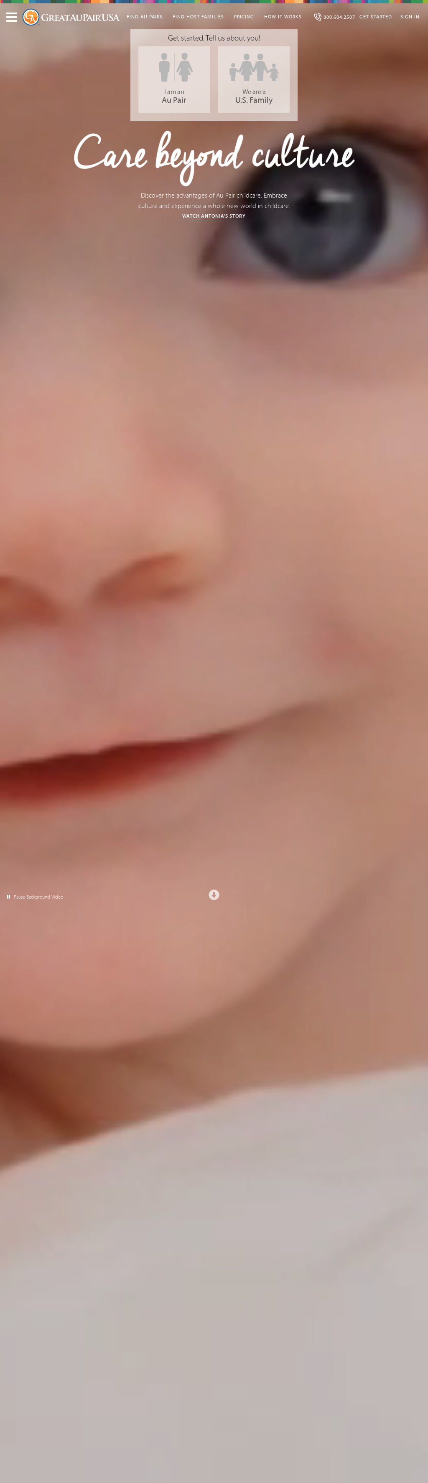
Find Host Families (198, 16)
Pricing (244, 16)
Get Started (375, 16)
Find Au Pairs (145, 16)
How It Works (283, 16)
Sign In (410, 16)
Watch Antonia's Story (214, 216)
